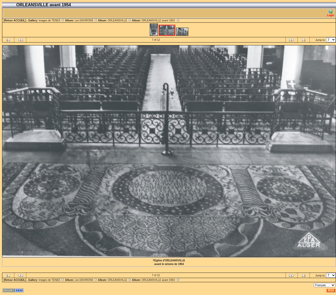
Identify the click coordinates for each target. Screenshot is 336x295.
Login (330, 13)
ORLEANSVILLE (119, 20)
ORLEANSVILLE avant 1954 (161, 20)
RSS (331, 290)
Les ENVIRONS (86, 20)
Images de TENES (51, 20)
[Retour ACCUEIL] (15, 20)
